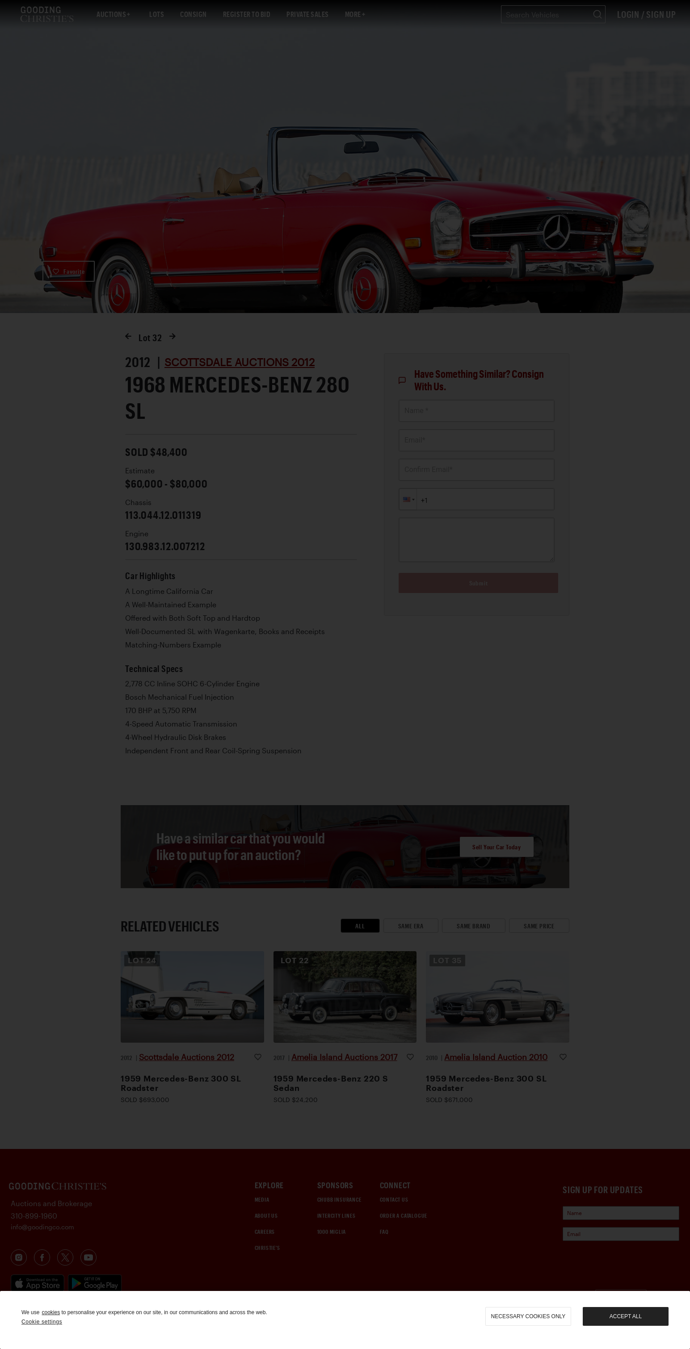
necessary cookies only (528, 1316)
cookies (51, 1312)
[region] (345, 1320)
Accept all (626, 1316)
